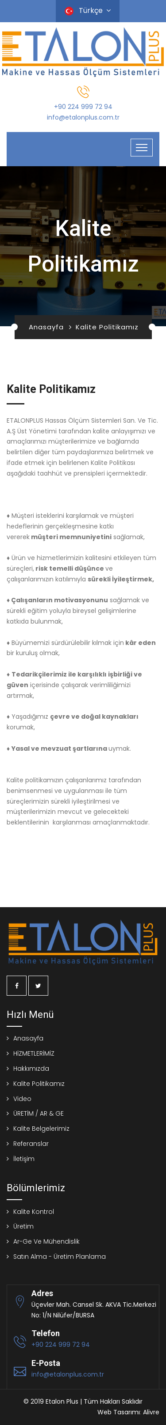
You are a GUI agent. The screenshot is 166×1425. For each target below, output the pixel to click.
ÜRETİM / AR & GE (38, 1113)
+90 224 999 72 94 (83, 106)
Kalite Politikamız (39, 1083)
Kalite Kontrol (33, 1211)
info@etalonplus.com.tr (83, 117)
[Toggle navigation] (142, 147)
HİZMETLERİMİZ (33, 1053)
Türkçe (88, 10)
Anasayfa (46, 327)
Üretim (23, 1226)
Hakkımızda (31, 1068)
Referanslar (31, 1143)
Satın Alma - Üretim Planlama (59, 1256)
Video (22, 1098)
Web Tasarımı (118, 1412)
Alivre (151, 1412)
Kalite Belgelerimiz (41, 1128)
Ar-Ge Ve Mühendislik (46, 1241)
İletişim (24, 1158)
